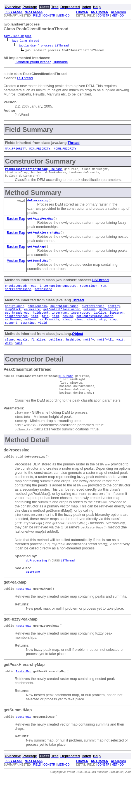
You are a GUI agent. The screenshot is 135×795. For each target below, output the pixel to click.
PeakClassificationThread (26, 170)
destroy (114, 313)
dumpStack (13, 317)
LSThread (25, 78)
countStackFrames (64, 313)
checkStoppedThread (20, 292)
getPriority (108, 317)
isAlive (100, 321)
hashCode (73, 350)
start (91, 329)
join (34, 325)
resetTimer (88, 292)
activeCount (14, 313)
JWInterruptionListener (33, 62)
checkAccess (37, 313)
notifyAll (105, 350)
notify (88, 350)
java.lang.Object (18, 36)
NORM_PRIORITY (65, 149)
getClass (56, 350)
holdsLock (41, 321)
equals (22, 350)
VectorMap (16, 266)
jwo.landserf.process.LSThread (43, 46)
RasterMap (16, 222)
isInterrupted (16, 325)
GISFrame (56, 170)
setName (30, 329)
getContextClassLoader (61, 317)
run (103, 292)
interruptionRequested (58, 292)
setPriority (49, 329)
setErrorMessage (18, 296)
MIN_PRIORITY (39, 149)
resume (68, 325)
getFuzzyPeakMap (40, 222)
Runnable (60, 62)
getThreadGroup (17, 321)
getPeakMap (36, 251)
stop (102, 329)
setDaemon (13, 329)
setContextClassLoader (94, 325)
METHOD (63, 15)
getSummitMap (37, 266)
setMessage (43, 296)
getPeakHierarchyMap (43, 237)
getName (89, 317)
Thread (74, 143)
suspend (11, 333)
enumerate (32, 317)
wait (120, 350)
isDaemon (117, 321)
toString (28, 333)
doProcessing (37, 204)
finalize (38, 350)
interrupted (81, 321)
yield (42, 333)
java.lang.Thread (25, 41)
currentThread (93, 313)
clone (9, 350)
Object (77, 344)
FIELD (37, 15)
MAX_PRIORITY (15, 149)
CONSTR (49, 15)
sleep (67, 329)
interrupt (60, 321)
